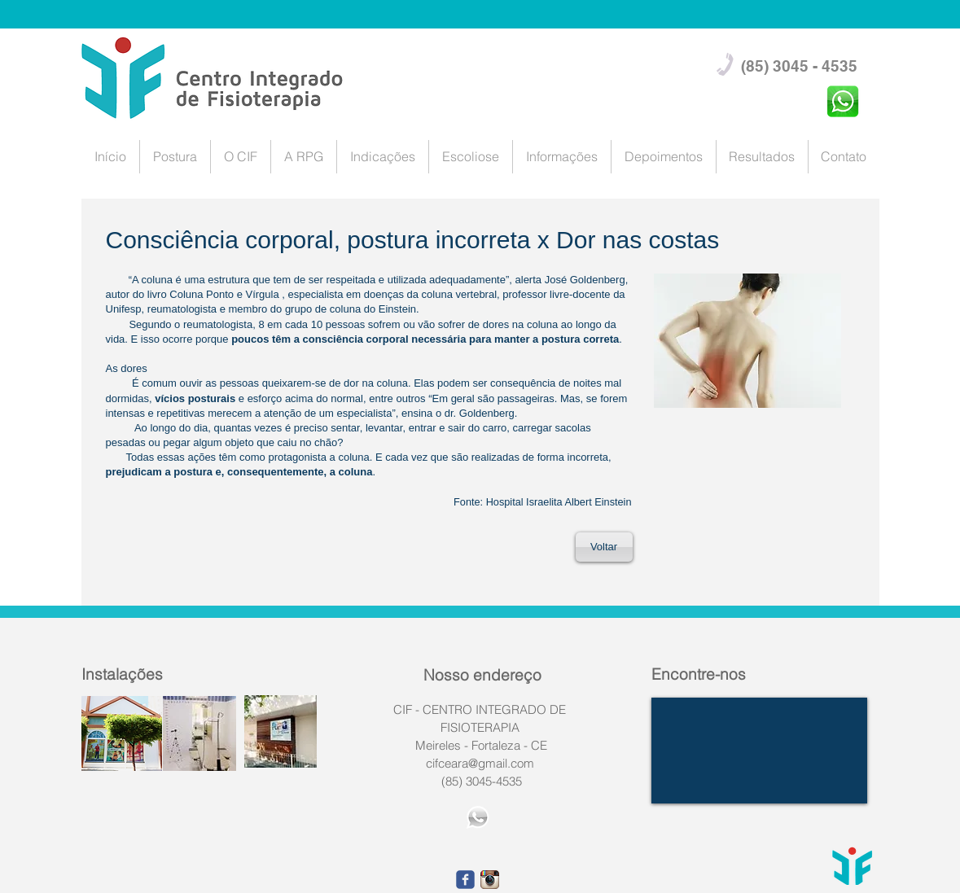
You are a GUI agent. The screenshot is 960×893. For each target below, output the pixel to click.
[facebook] (465, 879)
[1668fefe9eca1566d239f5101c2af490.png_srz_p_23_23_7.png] (489, 879)
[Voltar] (604, 547)
